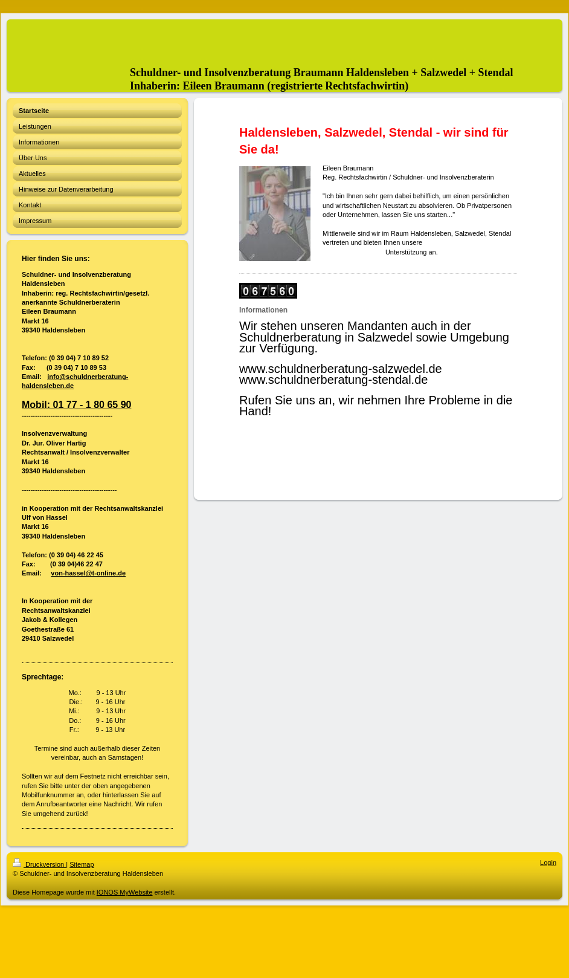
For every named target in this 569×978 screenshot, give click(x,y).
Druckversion (39, 864)
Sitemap (81, 864)
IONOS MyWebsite (125, 892)
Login (548, 862)
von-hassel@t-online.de (88, 573)
